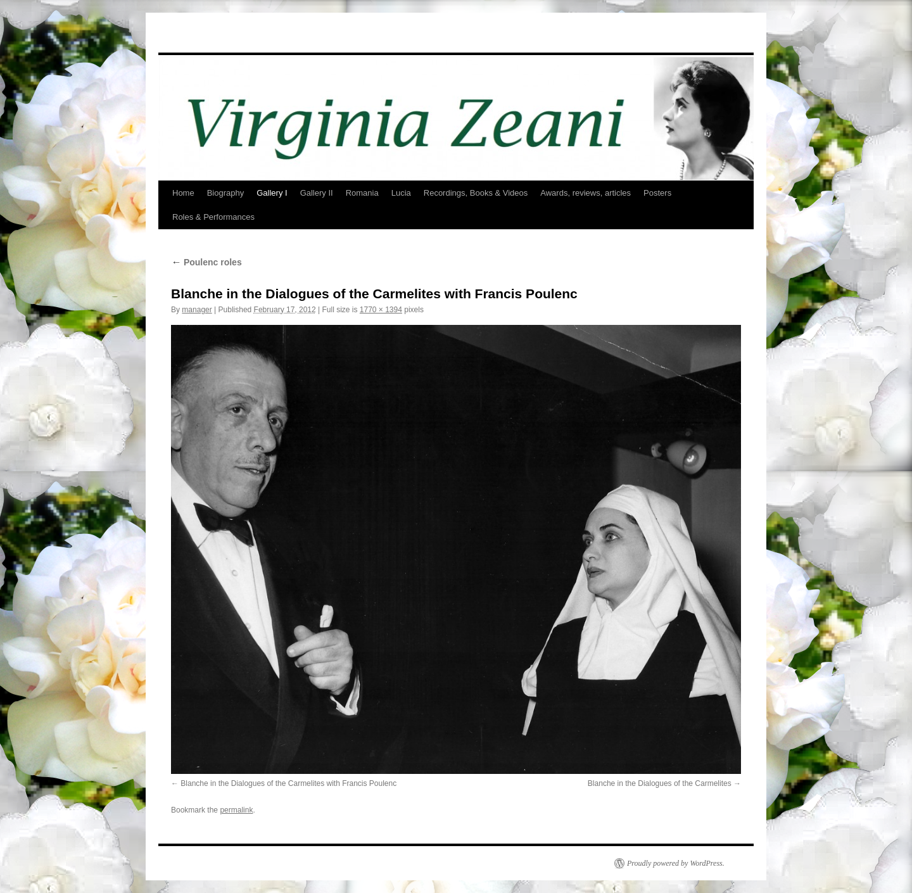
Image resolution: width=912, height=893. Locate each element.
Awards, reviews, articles (585, 193)
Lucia (401, 193)
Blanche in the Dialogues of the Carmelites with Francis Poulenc (288, 783)
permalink (236, 810)
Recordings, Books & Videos (476, 193)
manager (197, 309)
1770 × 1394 (381, 309)
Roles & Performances (213, 217)
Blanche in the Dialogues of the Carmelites (660, 783)
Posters (657, 193)
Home (183, 193)
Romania (362, 193)
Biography (225, 193)
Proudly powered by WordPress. (676, 863)
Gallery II (316, 193)
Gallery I (271, 193)
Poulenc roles (206, 262)
